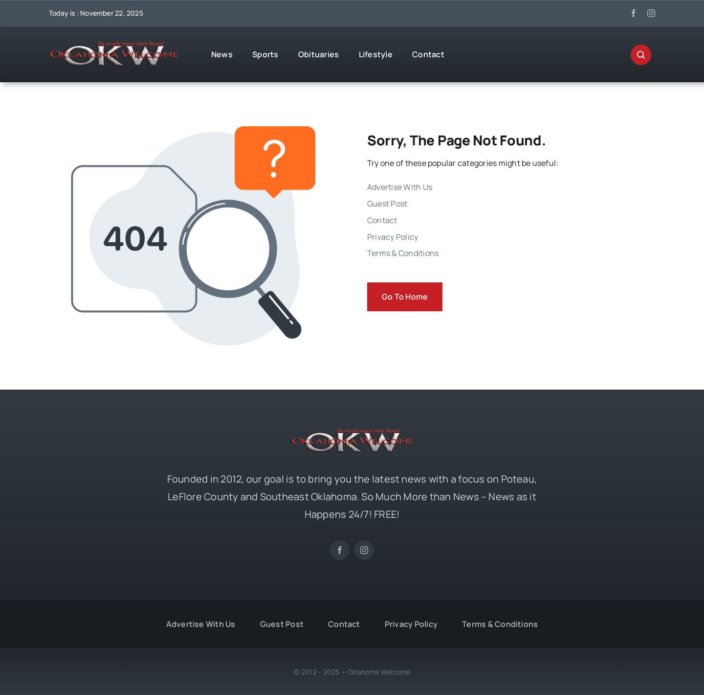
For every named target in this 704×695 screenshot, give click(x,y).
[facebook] (634, 13)
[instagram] (651, 13)
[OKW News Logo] (113, 45)
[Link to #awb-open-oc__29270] (641, 55)
